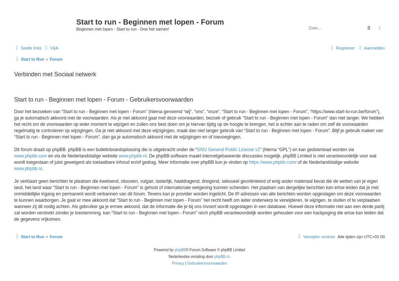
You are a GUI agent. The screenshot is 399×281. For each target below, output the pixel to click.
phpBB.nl (222, 257)
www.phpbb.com (30, 156)
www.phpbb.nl (133, 156)
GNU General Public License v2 (228, 149)
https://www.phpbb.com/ (272, 162)
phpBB (180, 250)
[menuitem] (51, 48)
